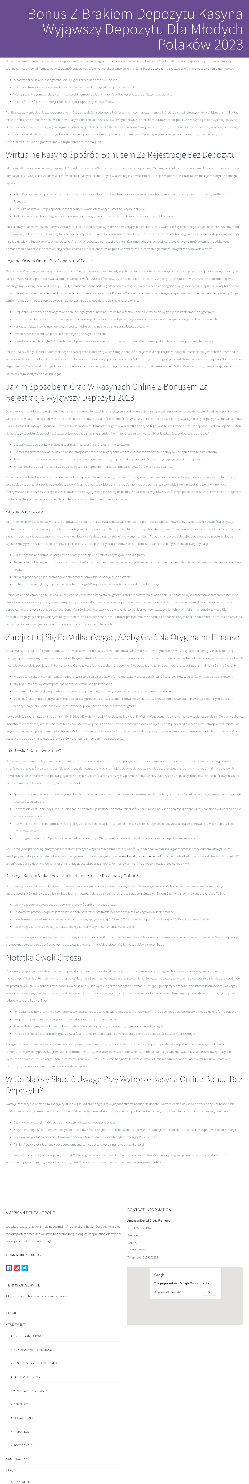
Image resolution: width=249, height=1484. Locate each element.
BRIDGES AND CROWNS (29, 1336)
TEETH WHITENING (26, 1377)
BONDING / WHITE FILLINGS (32, 1349)
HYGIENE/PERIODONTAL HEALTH (35, 1363)
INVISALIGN (21, 1432)
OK (209, 1292)
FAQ (10, 1470)
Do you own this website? (168, 1292)
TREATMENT (16, 1324)
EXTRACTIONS (23, 1418)
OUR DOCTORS (18, 1459)
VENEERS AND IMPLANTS (30, 1391)
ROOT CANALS (23, 1445)
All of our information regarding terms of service (37, 1296)
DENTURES (21, 1404)
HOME (12, 1313)
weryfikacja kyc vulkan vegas (137, 856)
